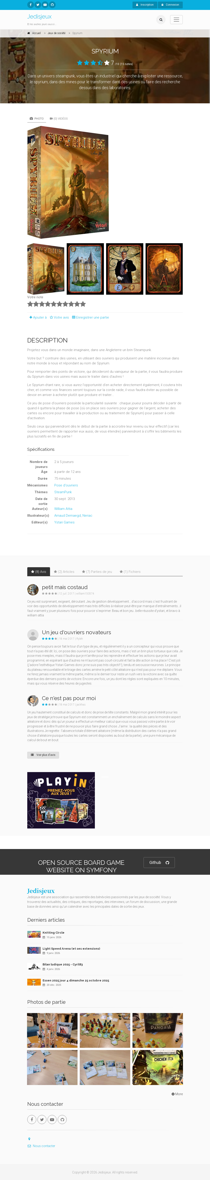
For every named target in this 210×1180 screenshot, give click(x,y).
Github (159, 862)
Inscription (145, 4)
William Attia (63, 509)
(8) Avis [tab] (38, 572)
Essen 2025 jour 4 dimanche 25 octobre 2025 (76, 980)
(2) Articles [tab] (64, 572)
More (177, 1094)
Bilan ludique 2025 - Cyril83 (63, 964)
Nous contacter (41, 1146)
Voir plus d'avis (43, 755)
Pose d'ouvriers (66, 485)
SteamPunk (63, 492)
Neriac (87, 516)
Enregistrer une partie (89, 317)
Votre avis (59, 317)
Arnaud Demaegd (67, 516)
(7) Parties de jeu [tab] (97, 572)
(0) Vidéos (59, 118)
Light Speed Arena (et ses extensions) (71, 948)
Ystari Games (64, 522)
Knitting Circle (53, 932)
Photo (37, 118)
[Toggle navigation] (176, 19)
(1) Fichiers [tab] (130, 572)
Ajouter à (37, 317)
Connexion (170, 4)
